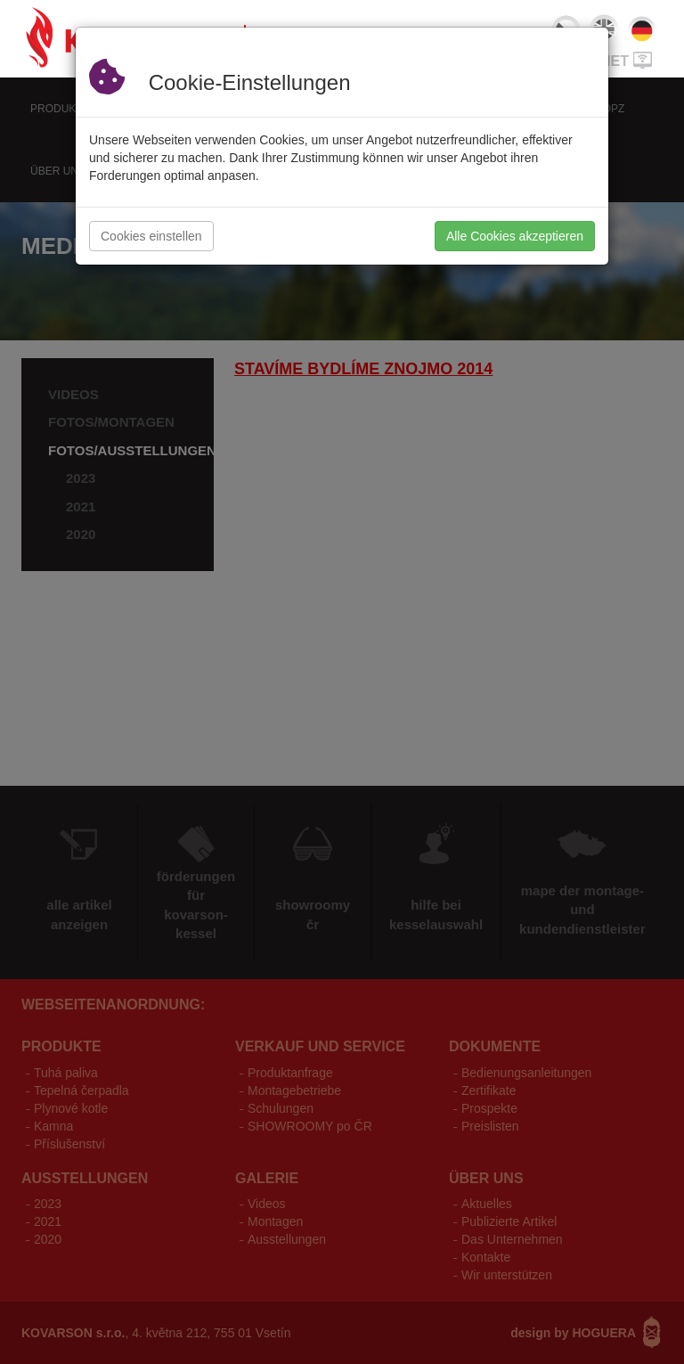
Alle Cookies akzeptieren (514, 236)
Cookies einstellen (151, 236)
